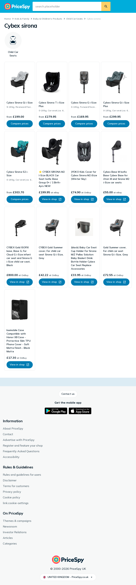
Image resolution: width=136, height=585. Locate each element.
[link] (19, 96)
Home (7, 18)
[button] (68, 394)
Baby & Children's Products (47, 18)
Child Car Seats (74, 18)
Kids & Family (22, 18)
